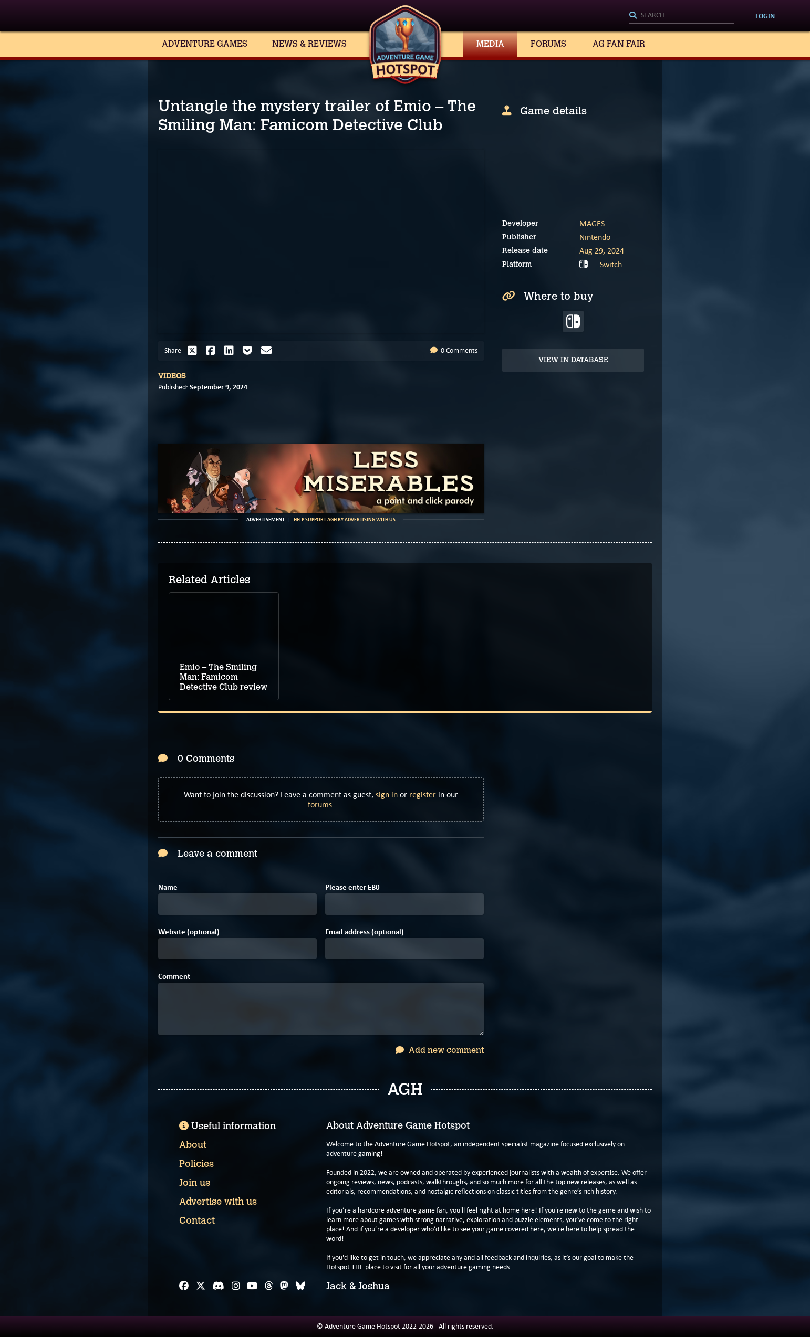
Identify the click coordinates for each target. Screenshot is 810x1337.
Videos (172, 376)
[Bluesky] (300, 1286)
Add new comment (440, 1050)
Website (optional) (189, 932)
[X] (200, 1286)
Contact (197, 1220)
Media (490, 44)
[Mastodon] (284, 1286)
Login (765, 15)
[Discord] (218, 1286)
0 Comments (453, 350)
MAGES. (593, 223)
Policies (196, 1164)
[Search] (681, 16)
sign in (387, 794)
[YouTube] (252, 1286)
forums (320, 804)
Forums (548, 44)
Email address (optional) (364, 932)
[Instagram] (236, 1286)
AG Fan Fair (619, 44)
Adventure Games (204, 44)
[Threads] (269, 1286)
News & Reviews (309, 44)
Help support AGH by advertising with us (345, 519)
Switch (611, 264)
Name (168, 887)
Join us (194, 1182)
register (422, 794)
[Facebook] (184, 1286)
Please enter (352, 887)
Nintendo (594, 237)
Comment (174, 977)
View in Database (573, 359)
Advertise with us (218, 1201)
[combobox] (681, 16)
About (192, 1145)
